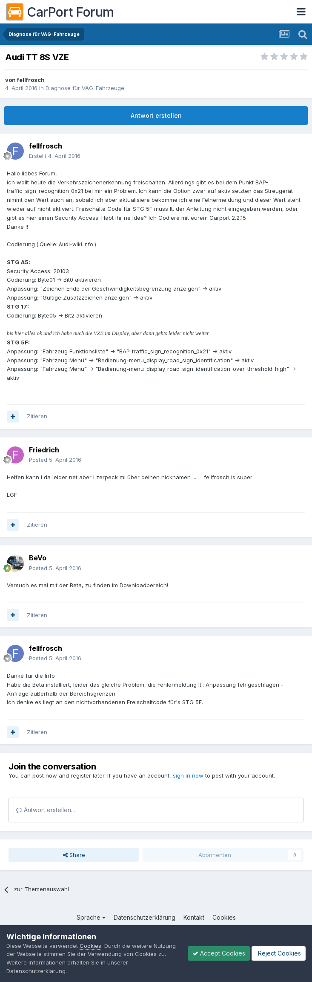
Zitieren (37, 416)
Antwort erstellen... (45, 809)
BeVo (37, 558)
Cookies (224, 917)
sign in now (188, 775)
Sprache (91, 917)
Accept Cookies (218, 953)
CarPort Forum (60, 11)
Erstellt (54, 155)
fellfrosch (31, 79)
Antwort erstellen (156, 115)
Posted (55, 459)
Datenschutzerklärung (144, 917)
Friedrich (44, 450)
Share (74, 854)
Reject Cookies (278, 953)
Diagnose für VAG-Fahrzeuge (85, 88)
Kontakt (193, 917)
